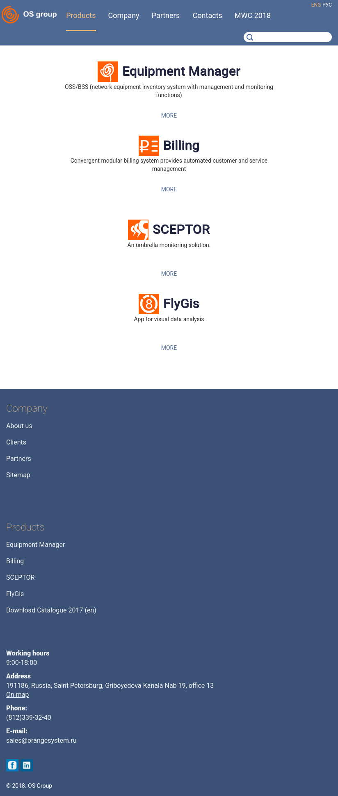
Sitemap (18, 475)
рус (327, 5)
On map (17, 694)
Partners (18, 459)
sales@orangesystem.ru (41, 740)
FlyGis (181, 303)
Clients (16, 442)
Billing (181, 145)
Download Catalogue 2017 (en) (51, 610)
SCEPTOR (181, 229)
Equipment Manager (181, 71)
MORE (169, 115)
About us (19, 426)
